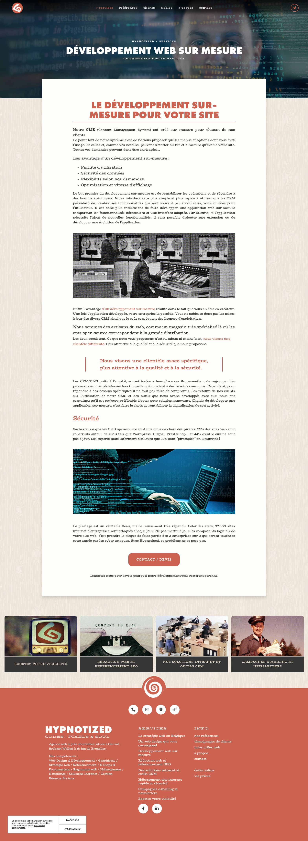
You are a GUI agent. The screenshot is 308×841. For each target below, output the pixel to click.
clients (149, 8)
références (129, 8)
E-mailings (57, 774)
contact (206, 8)
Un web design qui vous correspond (157, 743)
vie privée (202, 776)
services (106, 8)
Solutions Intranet (83, 774)
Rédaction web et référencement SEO (154, 762)
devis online (204, 770)
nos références (206, 735)
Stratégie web (59, 765)
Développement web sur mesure (158, 753)
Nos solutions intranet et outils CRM (159, 772)
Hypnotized (143, 43)
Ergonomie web (85, 769)
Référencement (85, 765)
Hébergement (110, 769)
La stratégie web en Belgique (161, 735)
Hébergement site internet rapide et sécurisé (160, 781)
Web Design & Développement (72, 760)
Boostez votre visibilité (157, 798)
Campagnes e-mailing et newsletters (158, 791)
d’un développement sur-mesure (128, 308)
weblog (167, 8)
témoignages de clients (213, 741)
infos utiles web (207, 747)
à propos (186, 8)
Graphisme (106, 760)
